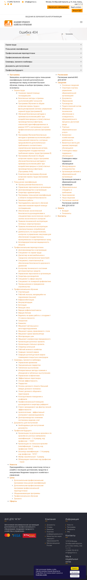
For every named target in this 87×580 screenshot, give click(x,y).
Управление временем (27, 363)
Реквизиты (66, 213)
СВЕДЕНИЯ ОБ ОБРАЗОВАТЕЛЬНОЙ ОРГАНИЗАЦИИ (43, 17)
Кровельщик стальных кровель (31, 344)
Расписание (63, 75)
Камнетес (22, 323)
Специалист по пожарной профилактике (34, 281)
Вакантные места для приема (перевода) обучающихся (71, 145)
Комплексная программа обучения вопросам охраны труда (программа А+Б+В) (33, 176)
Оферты (13, 501)
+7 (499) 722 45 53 (13, 2)
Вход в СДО (77, 10)
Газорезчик (22, 321)
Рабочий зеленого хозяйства (30, 349)
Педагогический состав (71, 106)
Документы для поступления (43, 66)
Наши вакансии (68, 195)
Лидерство (22, 383)
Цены (12, 478)
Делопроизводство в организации (32, 190)
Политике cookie (41, 575)
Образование (67, 101)
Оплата (61, 208)
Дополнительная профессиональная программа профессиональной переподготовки (28, 488)
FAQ (68, 532)
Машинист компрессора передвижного (34, 339)
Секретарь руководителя (28, 276)
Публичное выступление (28, 368)
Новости (13, 465)
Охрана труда (43, 45)
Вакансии (50, 529)
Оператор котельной (26, 347)
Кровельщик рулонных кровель (31, 342)
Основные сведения (70, 85)
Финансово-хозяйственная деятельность (68, 137)
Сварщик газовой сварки (28, 352)
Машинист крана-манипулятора (31, 334)
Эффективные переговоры (29, 378)
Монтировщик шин (26, 336)
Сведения (62, 83)
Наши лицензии (68, 198)
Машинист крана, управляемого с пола (34, 331)
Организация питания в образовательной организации (71, 174)
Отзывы (49, 527)
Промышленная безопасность (30, 185)
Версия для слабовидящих (58, 7)
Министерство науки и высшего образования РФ (54, 538)
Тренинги (17, 499)
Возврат (65, 211)
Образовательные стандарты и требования (69, 190)
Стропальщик (23, 292)
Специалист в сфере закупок (30, 279)
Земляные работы (25, 200)
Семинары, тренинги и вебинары (43, 62)
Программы (15, 75)
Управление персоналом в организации (34, 187)
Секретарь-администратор (29, 192)
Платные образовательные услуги (69, 129)
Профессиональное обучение (43, 57)
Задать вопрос (76, 7)
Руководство (67, 103)
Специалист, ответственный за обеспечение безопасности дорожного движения (34, 263)
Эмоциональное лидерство (29, 365)
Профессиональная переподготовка (43, 53)
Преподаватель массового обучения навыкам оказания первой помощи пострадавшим (33, 205)
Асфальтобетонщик (26, 300)
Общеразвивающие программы (27, 493)
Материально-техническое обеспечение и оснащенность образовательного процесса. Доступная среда (70, 116)
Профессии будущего (43, 70)
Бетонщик (22, 305)
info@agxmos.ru (30, 2)
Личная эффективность (28, 381)
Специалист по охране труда (29, 253)
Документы (67, 98)
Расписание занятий (70, 200)
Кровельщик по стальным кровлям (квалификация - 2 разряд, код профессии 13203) (32, 446)
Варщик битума (24, 313)
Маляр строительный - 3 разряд (31, 457)
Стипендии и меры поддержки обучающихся (69, 153)
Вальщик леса (24, 308)
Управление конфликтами (29, 376)
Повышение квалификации (43, 49)
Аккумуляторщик (25, 302)
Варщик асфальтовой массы (29, 310)
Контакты (62, 216)
